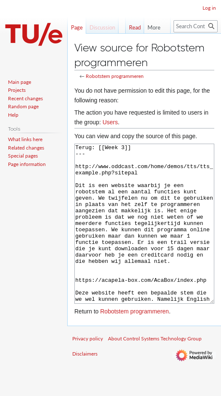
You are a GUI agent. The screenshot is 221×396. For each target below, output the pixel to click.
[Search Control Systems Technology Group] (196, 26)
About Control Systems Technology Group (155, 370)
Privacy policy (87, 370)
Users (110, 122)
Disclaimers (84, 385)
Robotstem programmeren (115, 76)
